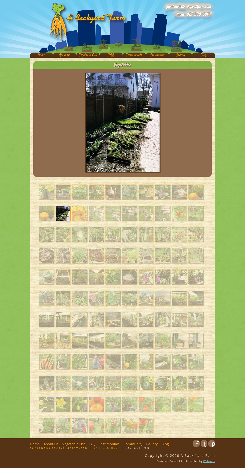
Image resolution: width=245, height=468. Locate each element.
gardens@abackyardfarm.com (188, 7)
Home (41, 55)
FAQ (111, 55)
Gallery (180, 55)
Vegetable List (88, 55)
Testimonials (134, 55)
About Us (64, 55)
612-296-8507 (199, 14)
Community (157, 55)
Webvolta (209, 461)
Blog (203, 55)
